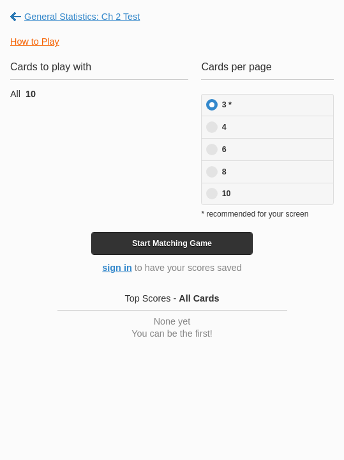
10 (226, 193)
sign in (116, 268)
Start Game (172, 243)
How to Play (34, 41)
